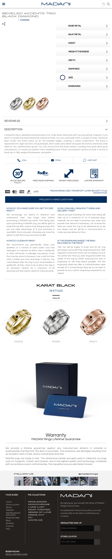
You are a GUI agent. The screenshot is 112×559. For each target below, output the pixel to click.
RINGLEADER (37, 502)
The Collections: (37, 495)
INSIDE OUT (36, 515)
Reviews (10, 523)
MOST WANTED (39, 510)
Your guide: (12, 495)
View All (56, 298)
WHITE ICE (35, 520)
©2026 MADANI (12, 552)
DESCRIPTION (56, 129)
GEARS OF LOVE (39, 512)
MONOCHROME (39, 504)
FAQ (8, 529)
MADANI (10, 510)
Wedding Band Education (13, 514)
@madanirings (88, 474)
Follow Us (23, 474)
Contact (10, 526)
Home (9, 502)
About (9, 507)
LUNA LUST (36, 507)
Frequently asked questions (56, 199)
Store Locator (12, 505)
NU (30, 517)
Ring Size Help (13, 518)
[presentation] (4, 323)
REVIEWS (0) (12, 121)
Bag (103, 3)
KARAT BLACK (56, 285)
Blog (8, 521)
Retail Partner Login (16, 554)
